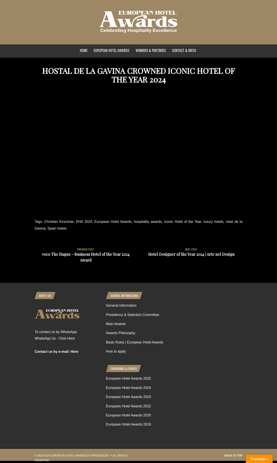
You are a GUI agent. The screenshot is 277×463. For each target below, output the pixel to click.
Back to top (233, 455)
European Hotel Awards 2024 (128, 388)
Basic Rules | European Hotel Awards (134, 342)
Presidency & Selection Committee (132, 315)
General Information (121, 305)
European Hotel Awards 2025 (128, 378)
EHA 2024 (84, 221)
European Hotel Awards (111, 50)
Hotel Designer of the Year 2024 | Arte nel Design (191, 254)
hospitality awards (148, 221)
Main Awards (116, 324)
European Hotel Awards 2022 (128, 406)
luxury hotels (214, 221)
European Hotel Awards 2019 (128, 424)
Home (83, 50)
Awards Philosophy (120, 333)
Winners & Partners (151, 50)
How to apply (116, 351)
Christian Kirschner (59, 221)
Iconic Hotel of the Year (182, 221)
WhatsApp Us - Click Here (55, 338)
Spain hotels (57, 228)
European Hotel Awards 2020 (128, 415)
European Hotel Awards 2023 (128, 397)
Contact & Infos (184, 50)
